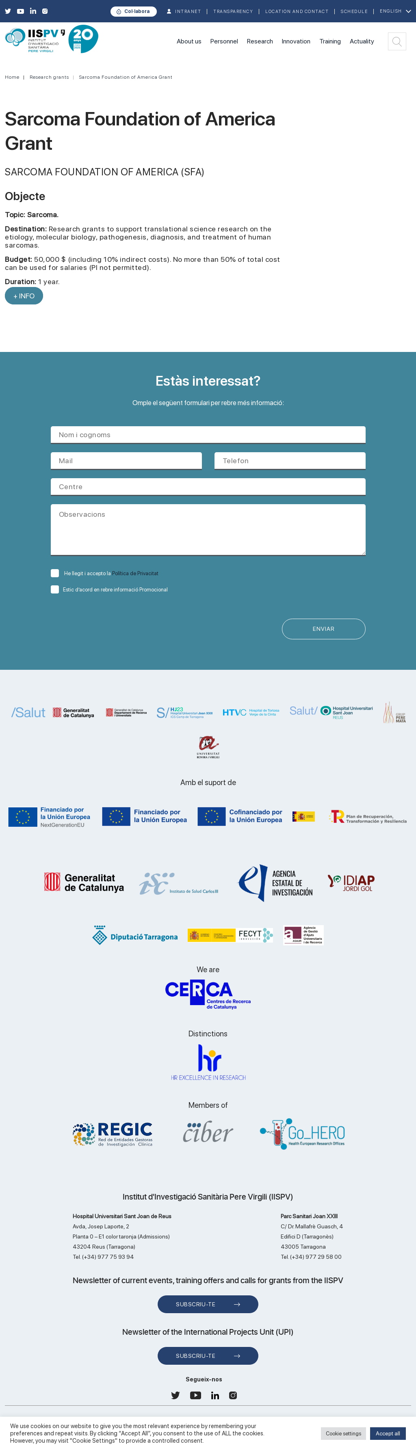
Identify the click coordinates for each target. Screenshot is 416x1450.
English (391, 11)
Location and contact (297, 11)
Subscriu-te (195, 1304)
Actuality (362, 41)
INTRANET (188, 11)
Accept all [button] (388, 1433)
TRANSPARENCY (233, 11)
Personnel (224, 41)
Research (260, 41)
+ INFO (24, 295)
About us (189, 41)
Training (330, 41)
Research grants (49, 77)
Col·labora (137, 11)
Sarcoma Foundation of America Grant (126, 77)
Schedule (354, 11)
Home (12, 77)
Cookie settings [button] (343, 1434)
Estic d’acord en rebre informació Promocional (109, 589)
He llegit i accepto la (104, 573)
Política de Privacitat (135, 573)
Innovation (296, 41)
